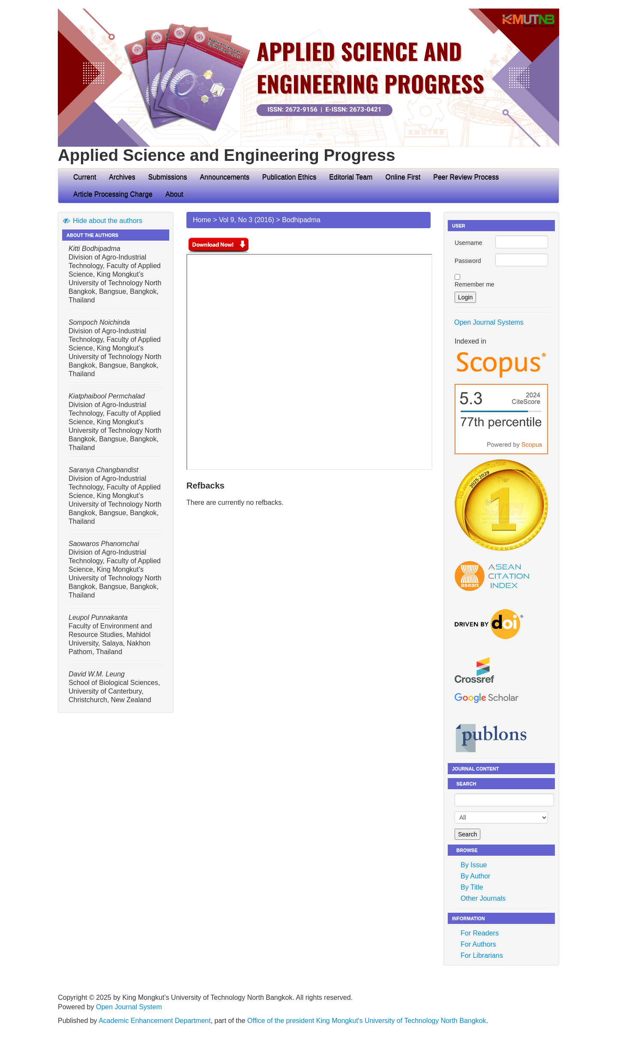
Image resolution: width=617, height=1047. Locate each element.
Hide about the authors (102, 220)
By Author (475, 876)
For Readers (480, 933)
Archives (122, 177)
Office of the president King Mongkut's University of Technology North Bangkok (366, 1020)
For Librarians (482, 955)
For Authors (478, 944)
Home (202, 219)
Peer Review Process (466, 177)
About (177, 194)
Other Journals (483, 898)
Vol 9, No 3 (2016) (246, 219)
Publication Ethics (289, 177)
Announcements (224, 177)
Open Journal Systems (489, 322)
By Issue (474, 865)
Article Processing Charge (113, 194)
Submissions (167, 177)
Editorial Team (350, 177)
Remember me (474, 284)
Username (468, 242)
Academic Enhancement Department (154, 1020)
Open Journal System (129, 1007)
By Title (472, 887)
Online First (402, 177)
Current (84, 177)
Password (468, 260)
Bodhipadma (301, 219)
